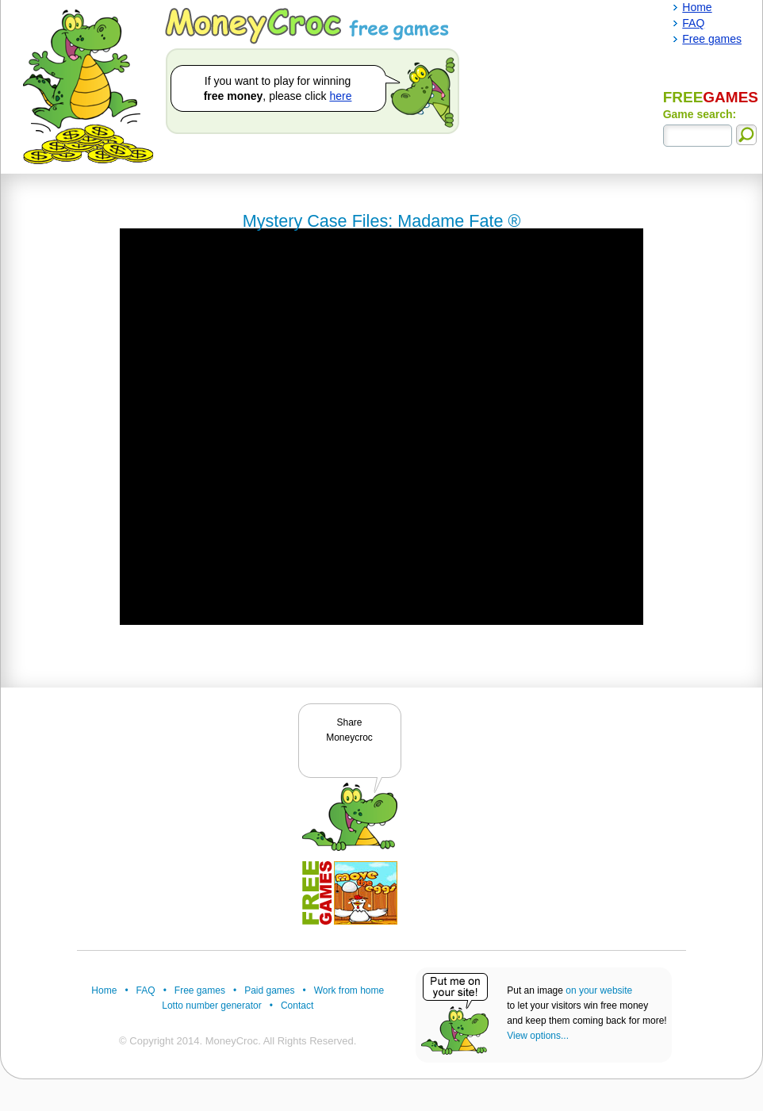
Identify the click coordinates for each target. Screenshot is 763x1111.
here (340, 96)
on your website (599, 990)
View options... (538, 1035)
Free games (199, 990)
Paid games (269, 990)
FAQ (145, 990)
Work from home (349, 990)
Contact (297, 1005)
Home (104, 990)
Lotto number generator (211, 1005)
